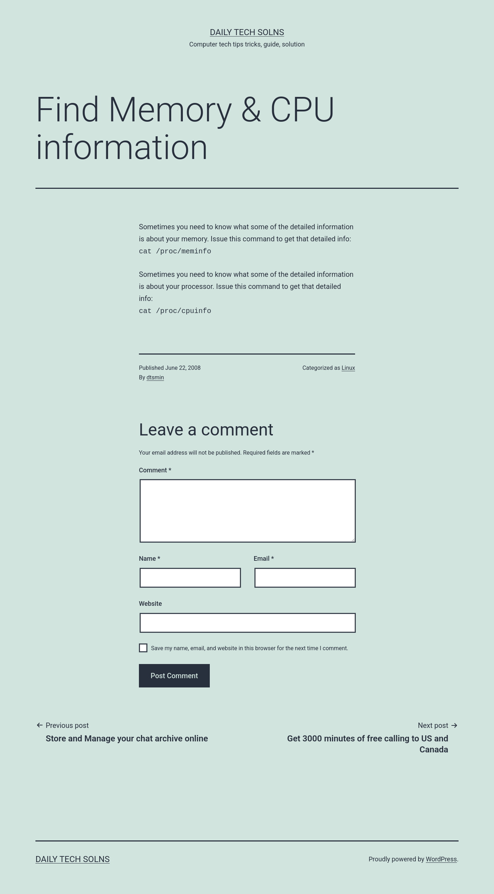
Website (150, 602)
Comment (155, 468)
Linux (348, 366)
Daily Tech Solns (247, 32)
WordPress (441, 857)
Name (149, 557)
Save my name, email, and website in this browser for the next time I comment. (249, 646)
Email (264, 557)
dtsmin (155, 376)
